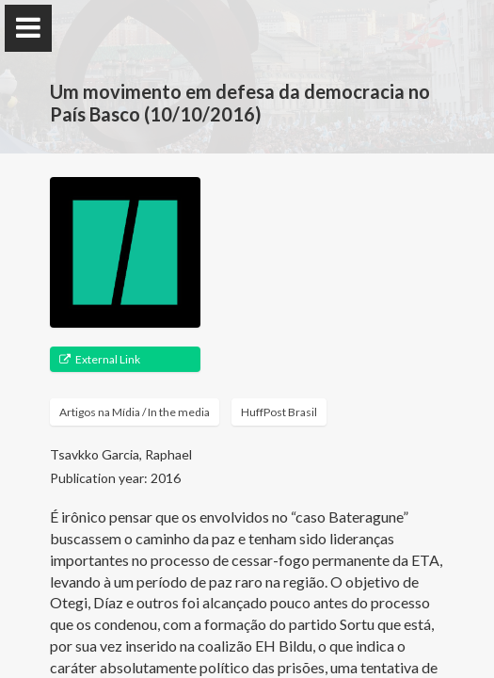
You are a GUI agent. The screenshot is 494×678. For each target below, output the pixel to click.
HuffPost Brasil (279, 412)
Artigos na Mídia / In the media (134, 412)
